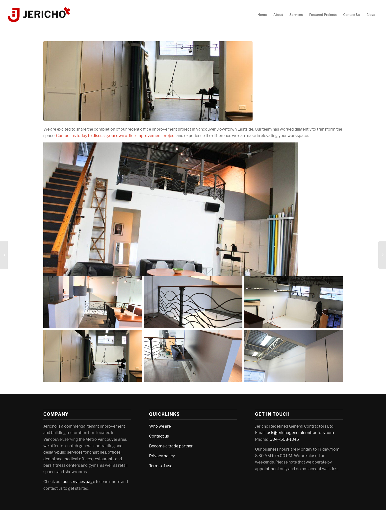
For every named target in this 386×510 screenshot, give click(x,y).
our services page (79, 481)
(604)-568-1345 (283, 439)
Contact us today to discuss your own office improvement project (116, 135)
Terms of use (160, 466)
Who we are (160, 426)
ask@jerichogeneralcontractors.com (300, 432)
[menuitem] (262, 14)
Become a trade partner (171, 446)
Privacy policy (162, 456)
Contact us (159, 436)
